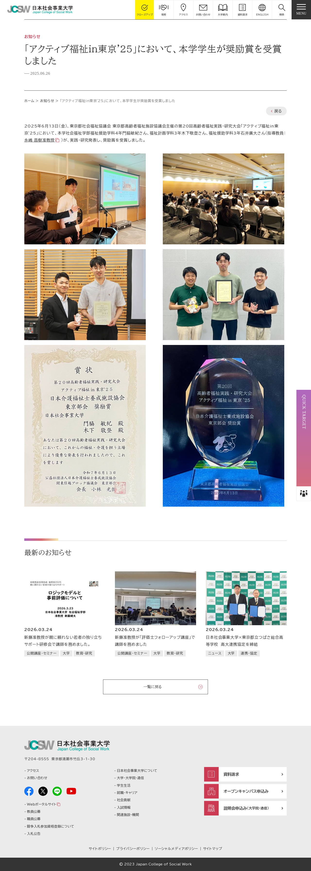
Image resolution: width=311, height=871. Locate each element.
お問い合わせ (37, 778)
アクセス (33, 770)
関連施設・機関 (128, 814)
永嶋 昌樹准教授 (39, 140)
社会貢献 (123, 800)
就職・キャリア (127, 792)
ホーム (29, 101)
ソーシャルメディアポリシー (176, 848)
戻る (278, 111)
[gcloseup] (145, 9)
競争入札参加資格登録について (50, 826)
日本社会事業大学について (137, 770)
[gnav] (301, 9)
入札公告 (34, 833)
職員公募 (34, 819)
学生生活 (123, 785)
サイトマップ (213, 848)
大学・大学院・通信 (130, 778)
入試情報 (123, 807)
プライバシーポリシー (133, 848)
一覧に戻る (152, 687)
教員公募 (34, 811)
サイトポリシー (100, 848)
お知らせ (47, 101)
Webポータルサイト (41, 804)
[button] (282, 9)
